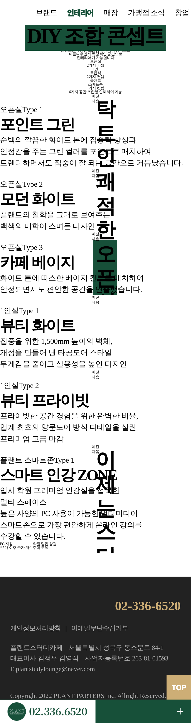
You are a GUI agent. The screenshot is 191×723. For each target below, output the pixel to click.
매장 (111, 12)
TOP (179, 687)
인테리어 (80, 12)
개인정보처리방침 (35, 628)
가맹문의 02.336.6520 (48, 711)
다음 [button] (95, 101)
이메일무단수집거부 (99, 628)
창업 (182, 12)
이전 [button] (95, 96)
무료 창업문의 (180, 711)
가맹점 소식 (146, 12)
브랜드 (46, 12)
